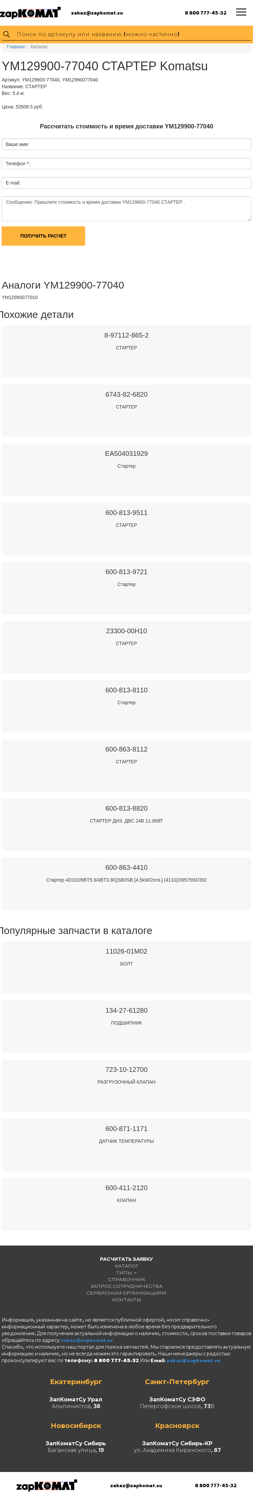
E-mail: (13, 183)
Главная (16, 46)
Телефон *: (18, 163)
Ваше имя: (17, 144)
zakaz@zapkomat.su (97, 13)
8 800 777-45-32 (205, 13)
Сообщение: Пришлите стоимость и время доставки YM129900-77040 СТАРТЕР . (126, 208)
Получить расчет (43, 236)
